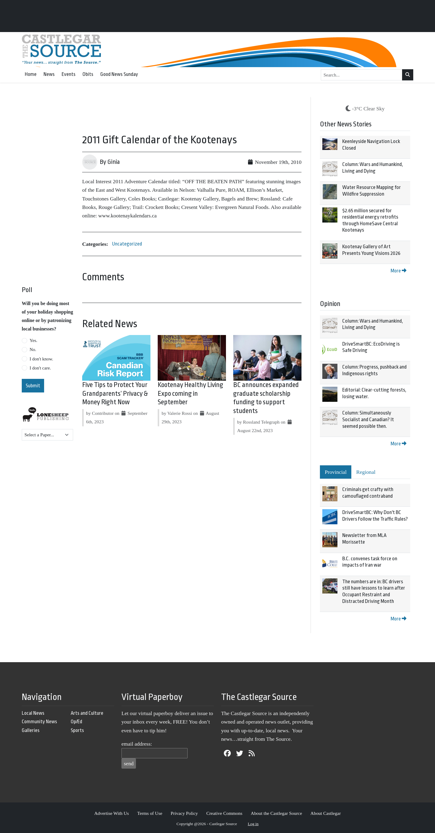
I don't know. (41, 358)
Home (31, 74)
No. (33, 349)
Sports (77, 730)
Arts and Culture (87, 713)
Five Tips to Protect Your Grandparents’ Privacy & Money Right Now (115, 393)
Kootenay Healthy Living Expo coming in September (190, 393)
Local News (33, 713)
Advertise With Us (111, 813)
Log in (253, 824)
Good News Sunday (119, 74)
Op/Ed (76, 721)
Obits (87, 74)
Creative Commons (224, 813)
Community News (39, 721)
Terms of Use (149, 813)
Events (69, 74)
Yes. (33, 340)
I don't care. (40, 368)
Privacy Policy (184, 813)
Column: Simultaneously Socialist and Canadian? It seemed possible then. (368, 419)
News (49, 74)
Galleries (31, 730)
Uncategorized (127, 244)
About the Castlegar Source (276, 813)
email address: (136, 744)
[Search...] (361, 75)
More (398, 271)
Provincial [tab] (335, 472)
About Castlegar (326, 813)
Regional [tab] (365, 472)
